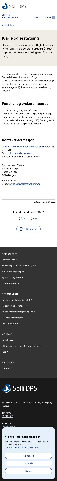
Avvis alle (28, 463)
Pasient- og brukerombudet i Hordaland (22, 146)
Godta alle (28, 455)
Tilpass (28, 471)
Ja (24, 218)
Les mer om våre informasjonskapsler (22, 447)
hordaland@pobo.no (21, 153)
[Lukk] (50, 432)
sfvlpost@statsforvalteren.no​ (25, 183)
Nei (36, 218)
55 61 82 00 (7, 416)
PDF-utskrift (31, 228)
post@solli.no (8, 426)
